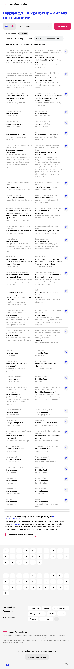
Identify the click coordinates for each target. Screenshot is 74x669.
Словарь (6, 614)
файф (61, 614)
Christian (23, 33)
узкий (51, 614)
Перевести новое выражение (21, 534)
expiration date (60, 608)
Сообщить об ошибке (37, 657)
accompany (46, 619)
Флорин (33, 619)
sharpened (34, 608)
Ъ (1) (46, 587)
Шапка (46, 608)
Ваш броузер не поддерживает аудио (49, 38)
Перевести (62, 26)
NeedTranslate (15, 4)
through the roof (37, 614)
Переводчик (8, 611)
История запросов (10, 617)
